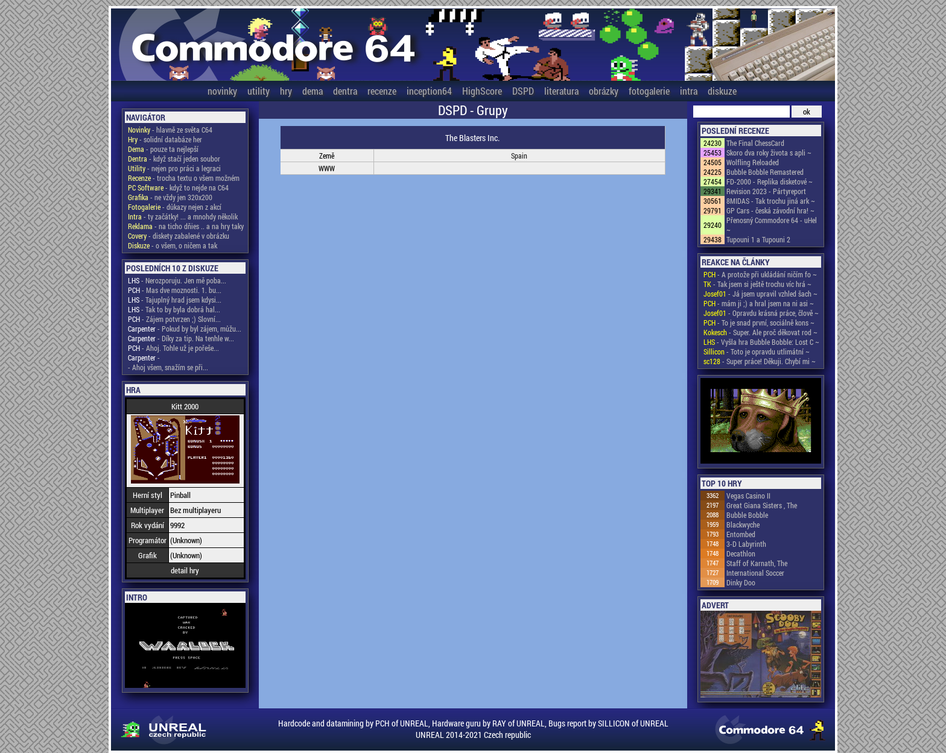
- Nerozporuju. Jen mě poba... (177, 280)
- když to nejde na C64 (178, 187)
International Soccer (755, 573)
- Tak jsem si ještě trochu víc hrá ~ (757, 284)
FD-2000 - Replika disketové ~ (769, 181)
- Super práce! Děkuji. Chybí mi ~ (759, 361)
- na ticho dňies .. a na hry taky (186, 226)
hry (286, 90)
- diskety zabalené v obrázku (178, 236)
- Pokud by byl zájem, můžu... (184, 328)
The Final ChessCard (755, 143)
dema (312, 90)
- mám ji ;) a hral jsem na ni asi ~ (758, 303)
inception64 (429, 90)
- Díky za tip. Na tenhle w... (181, 338)
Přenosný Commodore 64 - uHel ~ (771, 225)
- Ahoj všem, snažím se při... (168, 367)
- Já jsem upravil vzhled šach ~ (760, 293)
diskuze (722, 90)
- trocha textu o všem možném (184, 178)
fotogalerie (649, 90)
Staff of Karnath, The (756, 563)
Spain (519, 155)
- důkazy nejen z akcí (174, 207)
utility (258, 90)
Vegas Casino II (748, 495)
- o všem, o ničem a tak (172, 245)
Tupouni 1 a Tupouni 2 (758, 239)
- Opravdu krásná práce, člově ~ (761, 313)
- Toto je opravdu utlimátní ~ (756, 351)
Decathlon (740, 553)
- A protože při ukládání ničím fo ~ (760, 274)
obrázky (603, 90)
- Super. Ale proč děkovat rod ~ (760, 332)
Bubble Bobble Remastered (765, 172)
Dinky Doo (740, 582)
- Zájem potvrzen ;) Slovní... (174, 319)
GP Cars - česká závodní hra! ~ (770, 210)
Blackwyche (743, 524)
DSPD (523, 90)
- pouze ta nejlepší (163, 149)
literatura (561, 90)
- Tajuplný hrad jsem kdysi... (174, 299)
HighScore (482, 90)
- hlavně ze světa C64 (170, 129)
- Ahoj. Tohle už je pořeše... (173, 348)
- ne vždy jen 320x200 (170, 197)
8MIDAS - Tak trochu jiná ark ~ (770, 201)
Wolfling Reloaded (752, 162)
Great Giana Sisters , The (761, 505)
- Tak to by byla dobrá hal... (174, 309)
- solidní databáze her (165, 139)
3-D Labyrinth (746, 544)
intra (688, 90)
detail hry (185, 570)
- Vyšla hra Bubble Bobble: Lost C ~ (761, 342)
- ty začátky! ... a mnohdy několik (183, 216)
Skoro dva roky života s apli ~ (768, 152)
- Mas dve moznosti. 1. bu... (174, 290)
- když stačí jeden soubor (174, 158)
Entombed (740, 534)
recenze (381, 90)
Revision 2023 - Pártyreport (766, 191)
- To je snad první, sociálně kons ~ (758, 322)
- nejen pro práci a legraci (174, 168)
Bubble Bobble (747, 515)
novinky (222, 90)
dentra (345, 90)
